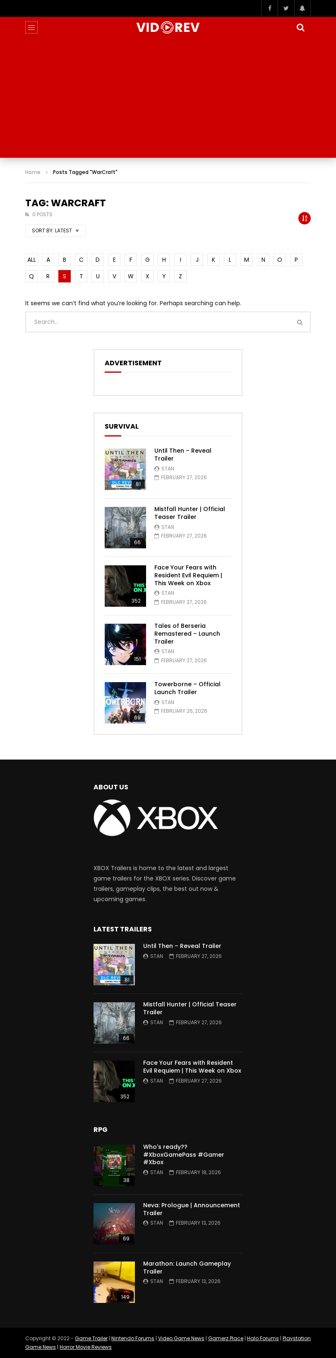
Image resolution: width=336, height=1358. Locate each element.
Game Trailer (91, 1338)
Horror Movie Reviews (86, 1347)
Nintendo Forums (132, 1338)
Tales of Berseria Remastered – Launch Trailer (187, 634)
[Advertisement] (168, 100)
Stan (167, 468)
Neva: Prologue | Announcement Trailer (191, 1209)
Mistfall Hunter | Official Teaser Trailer (189, 513)
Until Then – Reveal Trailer (182, 454)
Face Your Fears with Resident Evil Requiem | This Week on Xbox (188, 575)
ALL (31, 260)
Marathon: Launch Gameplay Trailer (187, 1267)
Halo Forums (263, 1338)
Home (33, 172)
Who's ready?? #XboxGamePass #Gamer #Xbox (183, 1155)
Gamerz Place (225, 1338)
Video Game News (181, 1338)
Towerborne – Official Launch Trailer (187, 688)
